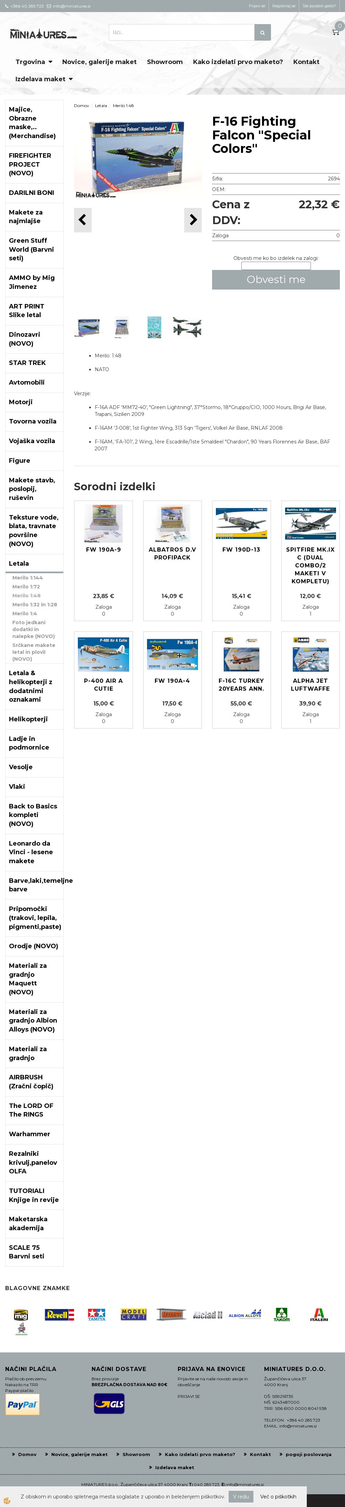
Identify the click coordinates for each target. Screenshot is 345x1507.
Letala (101, 105)
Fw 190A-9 (103, 549)
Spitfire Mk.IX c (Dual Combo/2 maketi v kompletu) (310, 565)
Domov (81, 105)
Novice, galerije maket (99, 62)
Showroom (165, 62)
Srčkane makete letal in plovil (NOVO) (33, 652)
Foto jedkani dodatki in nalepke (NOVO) (33, 629)
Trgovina (30, 62)
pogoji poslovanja (309, 1454)
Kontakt (306, 62)
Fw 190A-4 (172, 681)
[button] (193, 220)
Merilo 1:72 (26, 587)
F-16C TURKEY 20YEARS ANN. (241, 685)
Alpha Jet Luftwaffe (310, 685)
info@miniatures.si (245, 1484)
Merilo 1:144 (27, 578)
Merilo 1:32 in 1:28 (34, 604)
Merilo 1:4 (24, 613)
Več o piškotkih (278, 1497)
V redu (241, 1497)
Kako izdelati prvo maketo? (238, 62)
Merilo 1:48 (26, 596)
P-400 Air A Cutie (103, 685)
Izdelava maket (40, 79)
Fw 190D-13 (241, 549)
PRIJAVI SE (189, 1396)
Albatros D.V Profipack (172, 553)
